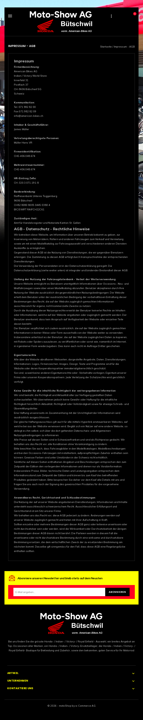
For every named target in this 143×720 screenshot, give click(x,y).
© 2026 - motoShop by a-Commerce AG (71, 705)
